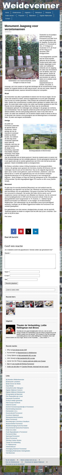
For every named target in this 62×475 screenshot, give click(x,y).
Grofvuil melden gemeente (14, 403)
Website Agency (35, 472)
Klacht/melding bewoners (14, 412)
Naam (7, 274)
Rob (8, 366)
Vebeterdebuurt (10, 449)
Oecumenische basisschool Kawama (17, 430)
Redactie (48, 12)
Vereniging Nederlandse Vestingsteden (18, 453)
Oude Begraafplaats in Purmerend (16, 435)
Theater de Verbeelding (13, 445)
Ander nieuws (9, 15)
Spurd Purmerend (11, 441)
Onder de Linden (11, 433)
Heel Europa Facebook (13, 405)
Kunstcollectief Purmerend (14, 416)
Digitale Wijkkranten (46, 15)
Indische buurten (11, 407)
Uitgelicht (27, 12)
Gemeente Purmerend (13, 401)
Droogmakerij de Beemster (14, 397)
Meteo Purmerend (11, 422)
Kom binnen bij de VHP (19, 353)
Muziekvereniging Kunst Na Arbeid (16, 428)
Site (6, 282)
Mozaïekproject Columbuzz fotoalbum (17, 424)
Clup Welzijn (10, 389)
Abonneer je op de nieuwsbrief (15, 467)
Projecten (21, 15)
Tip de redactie (10, 463)
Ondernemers (17, 12)
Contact (7, 18)
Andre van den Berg (13, 369)
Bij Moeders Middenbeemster (15, 382)
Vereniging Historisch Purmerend (16, 451)
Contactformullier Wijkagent (14, 391)
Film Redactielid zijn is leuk (14, 399)
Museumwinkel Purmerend (14, 426)
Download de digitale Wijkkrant (34, 465)
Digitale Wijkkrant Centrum (14, 393)
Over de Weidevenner (12, 465)
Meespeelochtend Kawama (14, 420)
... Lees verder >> (43, 340)
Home (7, 12)
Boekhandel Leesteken (13, 384)
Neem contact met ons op (29, 463)
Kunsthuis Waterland (12, 418)
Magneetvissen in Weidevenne (27, 355)
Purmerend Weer (11, 437)
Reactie (7, 253)
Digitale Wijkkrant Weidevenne (15, 395)
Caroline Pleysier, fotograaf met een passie (35, 369)
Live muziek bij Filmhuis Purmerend (23, 366)
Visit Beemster (10, 456)
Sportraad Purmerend (12, 439)
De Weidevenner (25, 470)
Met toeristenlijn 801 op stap (27, 358)
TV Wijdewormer (11, 447)
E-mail (7, 278)
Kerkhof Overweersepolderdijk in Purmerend (19, 409)
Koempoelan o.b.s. (12, 414)
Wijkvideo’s (32, 15)
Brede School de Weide (13, 386)
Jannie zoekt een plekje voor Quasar (34, 364)
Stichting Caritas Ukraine (13, 443)
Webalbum (38, 12)
